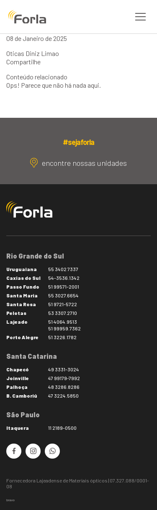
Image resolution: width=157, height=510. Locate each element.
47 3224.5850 (63, 395)
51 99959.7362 (64, 328)
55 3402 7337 (63, 269)
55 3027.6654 (63, 295)
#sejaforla (78, 142)
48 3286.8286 (64, 387)
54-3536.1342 (64, 278)
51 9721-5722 (62, 304)
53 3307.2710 (62, 313)
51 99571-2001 (63, 286)
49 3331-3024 (63, 369)
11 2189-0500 (62, 428)
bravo (10, 500)
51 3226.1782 (62, 337)
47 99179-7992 (64, 378)
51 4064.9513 (62, 322)
